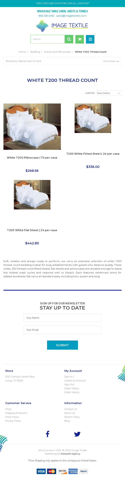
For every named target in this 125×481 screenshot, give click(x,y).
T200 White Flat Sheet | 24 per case (32, 230)
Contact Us (70, 409)
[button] (62, 61)
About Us (69, 413)
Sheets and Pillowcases (57, 51)
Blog (67, 420)
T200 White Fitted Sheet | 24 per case (92, 153)
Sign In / (69, 376)
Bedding (35, 51)
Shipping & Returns (16, 413)
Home (22, 51)
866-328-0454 (46, 15)
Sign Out (69, 384)
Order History (72, 392)
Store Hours (12, 416)
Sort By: (90, 93)
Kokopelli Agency (70, 453)
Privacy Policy (13, 420)
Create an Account (75, 380)
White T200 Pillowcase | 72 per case (32, 157)
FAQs (8, 409)
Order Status (71, 388)
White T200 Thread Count (91, 51)
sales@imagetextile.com (71, 15)
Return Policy (72, 416)
